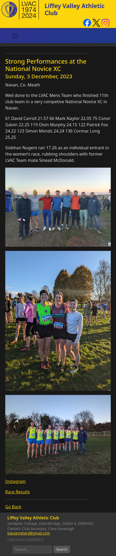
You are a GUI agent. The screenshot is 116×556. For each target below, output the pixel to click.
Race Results (17, 492)
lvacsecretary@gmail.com (28, 533)
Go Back (13, 507)
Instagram (15, 481)
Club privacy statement (25, 539)
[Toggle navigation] (15, 36)
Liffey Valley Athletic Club (74, 9)
